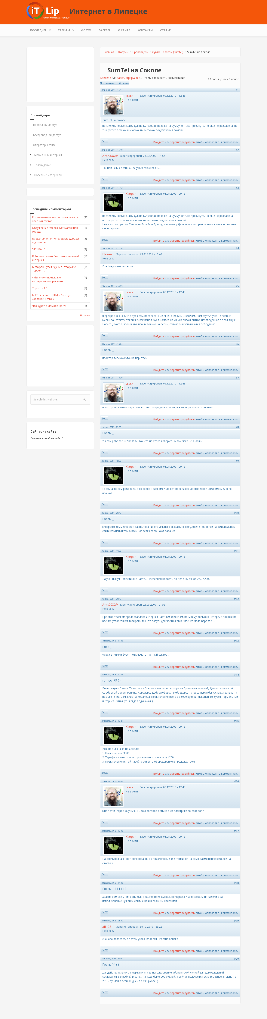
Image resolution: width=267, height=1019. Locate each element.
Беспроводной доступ (47, 135)
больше (85, 315)
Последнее (39, 29)
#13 (236, 640)
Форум (86, 30)
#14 (236, 674)
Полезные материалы (48, 175)
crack (129, 95)
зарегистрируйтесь (129, 78)
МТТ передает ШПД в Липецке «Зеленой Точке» (51, 297)
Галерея (105, 30)
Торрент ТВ (39, 288)
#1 (237, 90)
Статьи (165, 30)
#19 (236, 920)
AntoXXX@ (110, 156)
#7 (237, 377)
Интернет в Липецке (108, 11)
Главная (109, 52)
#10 (236, 513)
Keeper (131, 193)
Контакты (145, 30)
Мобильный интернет (48, 155)
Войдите (105, 78)
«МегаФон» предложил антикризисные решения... (48, 279)
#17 (236, 830)
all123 (107, 926)
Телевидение (42, 165)
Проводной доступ (45, 125)
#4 (237, 248)
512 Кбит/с (39, 249)
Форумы (123, 52)
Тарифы (64, 29)
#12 (236, 598)
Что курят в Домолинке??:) (49, 306)
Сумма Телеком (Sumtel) (167, 52)
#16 (236, 781)
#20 (236, 958)
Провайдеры (140, 52)
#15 (236, 721)
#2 (237, 150)
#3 (237, 188)
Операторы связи (44, 145)
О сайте (124, 30)
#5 (237, 286)
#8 (237, 427)
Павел (107, 254)
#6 (237, 344)
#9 (237, 460)
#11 (236, 551)
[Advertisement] (60, 74)
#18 (236, 883)
